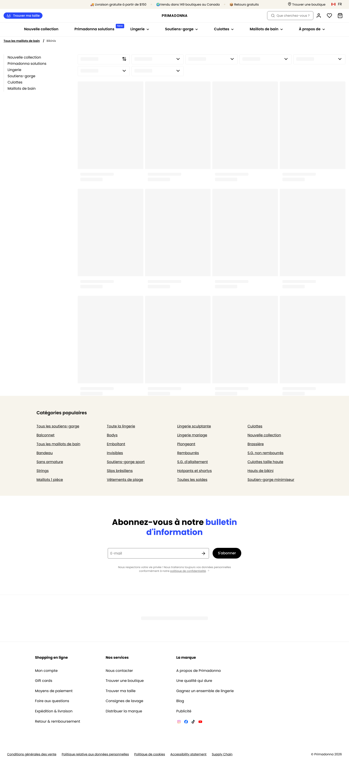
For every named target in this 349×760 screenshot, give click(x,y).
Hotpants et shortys (194, 470)
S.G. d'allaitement (192, 461)
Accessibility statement (188, 754)
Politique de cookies (149, 754)
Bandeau (45, 452)
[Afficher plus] (208, 570)
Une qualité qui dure (194, 680)
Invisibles (115, 452)
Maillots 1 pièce (50, 479)
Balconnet (46, 435)
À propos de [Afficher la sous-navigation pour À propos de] (312, 29)
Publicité (183, 711)
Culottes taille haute (265, 461)
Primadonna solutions (27, 63)
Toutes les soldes (192, 479)
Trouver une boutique (125, 680)
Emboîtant (116, 444)
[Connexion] (318, 15)
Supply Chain (222, 754)
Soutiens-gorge (21, 76)
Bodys (112, 435)
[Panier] (340, 15)
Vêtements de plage (125, 479)
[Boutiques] (307, 4)
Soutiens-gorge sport (126, 461)
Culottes (15, 82)
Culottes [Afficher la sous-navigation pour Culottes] (224, 29)
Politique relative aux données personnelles (95, 754)
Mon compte (46, 670)
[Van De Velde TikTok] (193, 722)
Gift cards (43, 680)
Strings (43, 470)
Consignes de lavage (124, 701)
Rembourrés (188, 452)
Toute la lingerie (121, 426)
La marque (186, 657)
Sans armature (50, 461)
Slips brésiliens (120, 470)
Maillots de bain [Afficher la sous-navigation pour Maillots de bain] (266, 29)
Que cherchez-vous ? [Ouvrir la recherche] (290, 15)
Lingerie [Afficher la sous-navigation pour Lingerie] (139, 29)
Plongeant (186, 444)
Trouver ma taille (23, 15)
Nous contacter (119, 670)
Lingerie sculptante (194, 426)
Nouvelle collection (41, 29)
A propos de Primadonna (198, 670)
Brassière (256, 444)
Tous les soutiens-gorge (58, 426)
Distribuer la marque (124, 711)
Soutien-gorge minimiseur (271, 479)
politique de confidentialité (188, 571)
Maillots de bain (22, 88)
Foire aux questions (52, 701)
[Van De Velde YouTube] (200, 722)
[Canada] (338, 4)
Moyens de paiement (54, 691)
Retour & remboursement (57, 721)
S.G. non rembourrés (266, 452)
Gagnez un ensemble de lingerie (205, 691)
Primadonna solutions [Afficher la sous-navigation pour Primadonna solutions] (98, 28)
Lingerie (14, 69)
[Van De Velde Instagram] (179, 722)
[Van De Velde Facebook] (186, 722)
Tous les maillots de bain (22, 41)
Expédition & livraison (53, 711)
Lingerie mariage (192, 435)
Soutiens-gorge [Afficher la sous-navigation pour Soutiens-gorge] (181, 29)
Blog (180, 701)
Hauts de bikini (261, 470)
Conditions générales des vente (31, 754)
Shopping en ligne (51, 657)
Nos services (117, 657)
